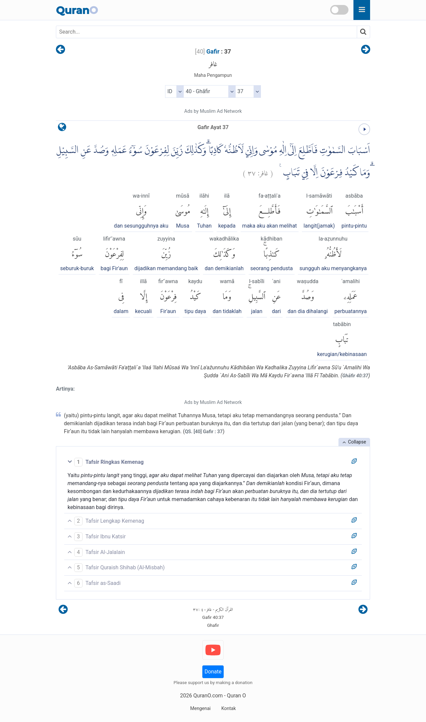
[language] (62, 128)
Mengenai (200, 708)
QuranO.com (208, 695)
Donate (213, 671)
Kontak (228, 708)
